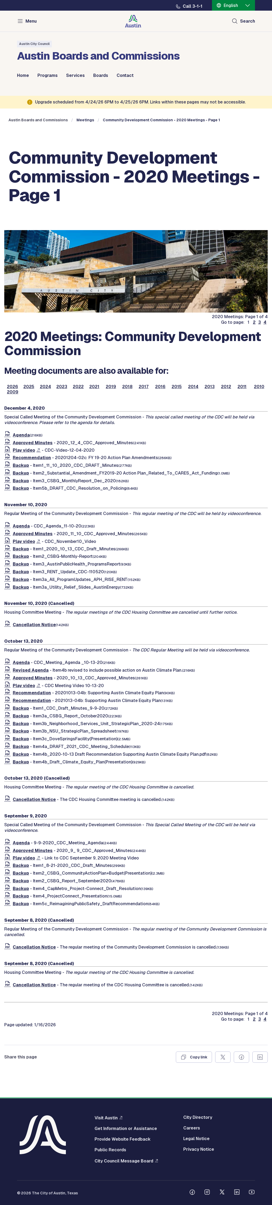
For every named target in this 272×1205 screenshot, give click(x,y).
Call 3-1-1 (192, 6)
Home (23, 75)
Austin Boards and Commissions (38, 120)
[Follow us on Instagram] (207, 1192)
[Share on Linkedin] (260, 1057)
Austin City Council (34, 44)
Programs (47, 75)
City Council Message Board (124, 1160)
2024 (45, 386)
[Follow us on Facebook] (192, 1192)
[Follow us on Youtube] (252, 1192)
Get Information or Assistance (126, 1129)
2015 (177, 386)
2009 (12, 392)
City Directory (197, 1117)
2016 (160, 386)
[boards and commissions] (136, 311)
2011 (241, 386)
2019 (111, 386)
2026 (12, 386)
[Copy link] (194, 1057)
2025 (28, 386)
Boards (100, 75)
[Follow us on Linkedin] (237, 1192)
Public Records (110, 1150)
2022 (78, 386)
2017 (143, 386)
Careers (191, 1128)
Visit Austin (106, 1117)
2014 (193, 386)
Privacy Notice (198, 1149)
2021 (94, 386)
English (231, 5)
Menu (31, 21)
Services (75, 75)
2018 (127, 386)
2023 (61, 386)
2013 (210, 386)
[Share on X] (223, 1057)
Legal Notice (196, 1139)
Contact (125, 75)
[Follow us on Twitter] (222, 1192)
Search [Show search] (247, 21)
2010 (259, 386)
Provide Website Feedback (123, 1139)
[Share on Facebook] (241, 1057)
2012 (226, 386)
